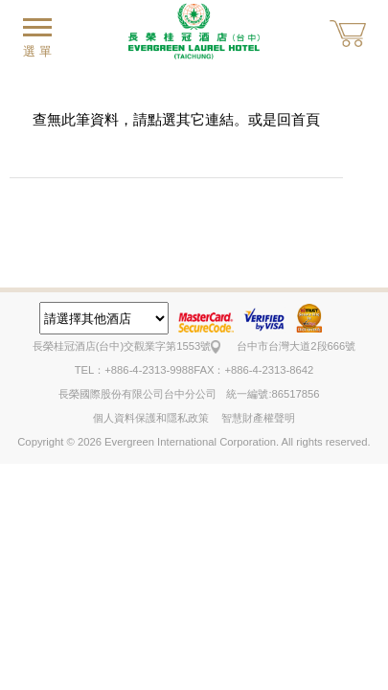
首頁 (305, 119)
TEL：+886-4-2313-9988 (134, 370)
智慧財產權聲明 (258, 418)
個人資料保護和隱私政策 (151, 418)
